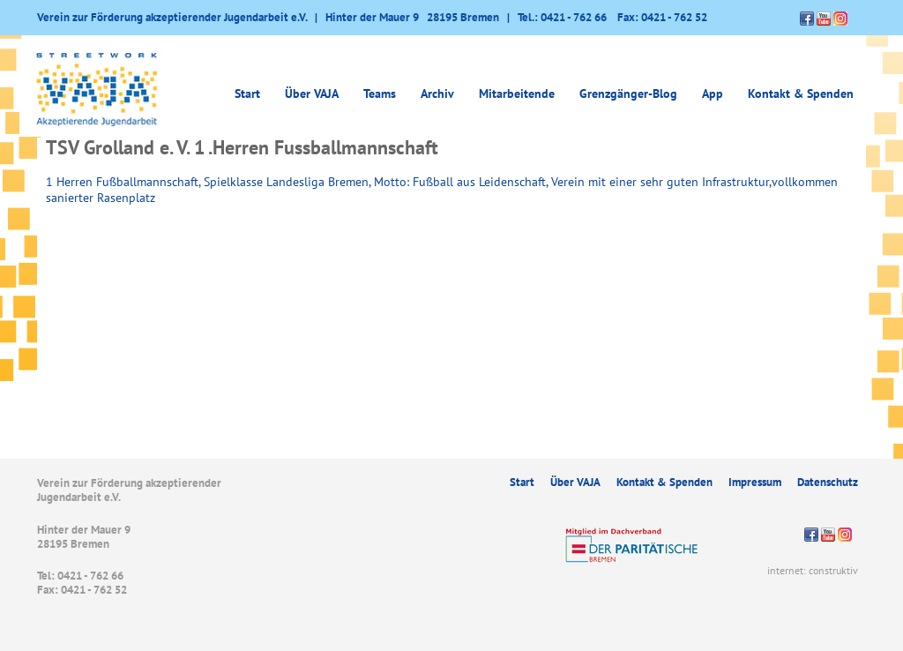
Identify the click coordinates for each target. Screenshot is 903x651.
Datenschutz (827, 482)
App (712, 93)
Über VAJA (312, 93)
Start (247, 93)
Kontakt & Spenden (801, 93)
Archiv (437, 93)
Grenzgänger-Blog (628, 93)
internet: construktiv (812, 570)
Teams (379, 93)
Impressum (754, 482)
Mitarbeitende (517, 93)
